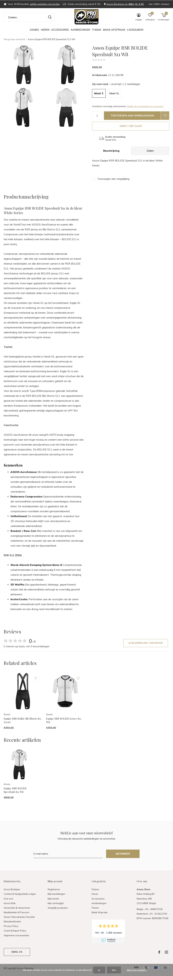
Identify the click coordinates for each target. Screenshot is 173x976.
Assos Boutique (12, 889)
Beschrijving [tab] (111, 150)
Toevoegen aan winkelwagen (132, 115)
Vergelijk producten (58, 907)
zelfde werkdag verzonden (45, 4)
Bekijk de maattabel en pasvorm (145, 106)
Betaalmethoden (12, 921)
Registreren (54, 889)
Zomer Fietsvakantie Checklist (19, 917)
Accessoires (60, 29)
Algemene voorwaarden (16, 935)
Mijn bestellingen (56, 894)
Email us (16, 951)
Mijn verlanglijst (56, 903)
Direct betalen (131, 126)
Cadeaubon (135, 29)
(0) (107, 60)
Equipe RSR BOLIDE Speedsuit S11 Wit (15, 790)
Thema (96, 29)
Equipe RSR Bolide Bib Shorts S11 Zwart (22, 720)
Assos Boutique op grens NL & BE (125, 4)
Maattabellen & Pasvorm (16, 912)
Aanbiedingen (80, 29)
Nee (114, 970)
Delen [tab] (150, 150)
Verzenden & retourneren (17, 907)
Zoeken (49, 17)
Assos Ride (10, 903)
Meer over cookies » (137, 970)
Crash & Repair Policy (15, 930)
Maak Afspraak (114, 29)
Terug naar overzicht (14, 39)
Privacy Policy (11, 926)
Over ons (8, 898)
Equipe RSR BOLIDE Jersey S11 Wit (63, 720)
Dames (34, 29)
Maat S (98, 93)
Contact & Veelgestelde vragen (20, 894)
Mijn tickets (53, 898)
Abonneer (123, 853)
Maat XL (114, 93)
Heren (45, 29)
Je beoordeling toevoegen (146, 643)
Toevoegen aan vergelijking (113, 178)
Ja (99, 970)
